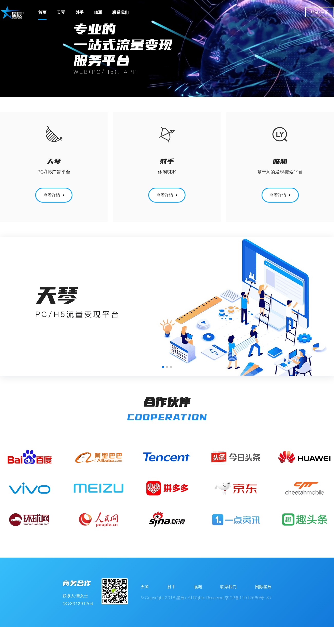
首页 (42, 12)
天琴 (61, 12)
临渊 (98, 12)
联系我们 (120, 12)
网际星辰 (263, 586)
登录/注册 (319, 12)
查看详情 (54, 195)
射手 (79, 12)
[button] (163, 367)
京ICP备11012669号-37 (248, 598)
